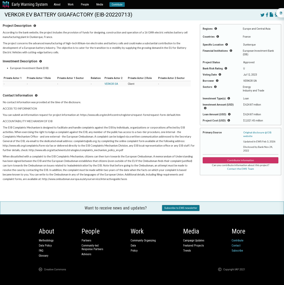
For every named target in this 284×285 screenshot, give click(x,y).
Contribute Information (240, 160)
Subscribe (237, 250)
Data (133, 245)
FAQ (41, 250)
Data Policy (45, 245)
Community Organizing (143, 240)
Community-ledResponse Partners (92, 247)
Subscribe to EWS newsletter (180, 208)
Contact (236, 245)
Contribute (117, 4)
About (57, 4)
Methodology (46, 240)
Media (99, 4)
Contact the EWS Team (240, 168)
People (85, 4)
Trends (187, 250)
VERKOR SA (111, 83)
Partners (86, 240)
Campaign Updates (193, 240)
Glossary (43, 255)
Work (71, 4)
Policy (134, 250)
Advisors (86, 254)
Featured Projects (193, 245)
